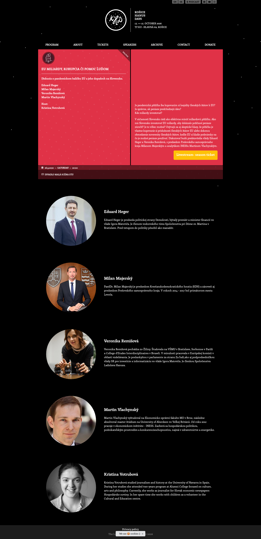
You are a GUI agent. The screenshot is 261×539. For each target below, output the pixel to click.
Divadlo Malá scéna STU (59, 174)
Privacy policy (130, 529)
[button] (196, 155)
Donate (210, 44)
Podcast (193, 2)
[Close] (143, 533)
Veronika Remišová (53, 93)
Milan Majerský (51, 89)
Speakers (129, 44)
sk (181, 2)
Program (52, 44)
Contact (184, 44)
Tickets (102, 44)
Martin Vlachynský (53, 97)
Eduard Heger (49, 85)
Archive (157, 44)
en (175, 2)
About (78, 44)
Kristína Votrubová (53, 108)
